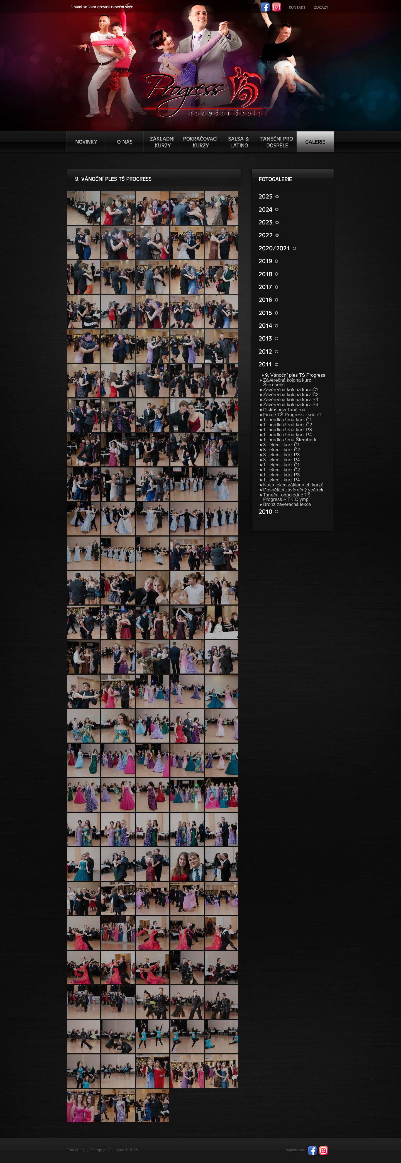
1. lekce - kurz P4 (281, 480)
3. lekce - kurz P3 (281, 454)
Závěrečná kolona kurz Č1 (290, 389)
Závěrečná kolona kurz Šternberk (287, 382)
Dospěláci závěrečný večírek (293, 490)
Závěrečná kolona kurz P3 (290, 399)
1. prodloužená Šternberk (289, 439)
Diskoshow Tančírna (284, 409)
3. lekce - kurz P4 (281, 459)
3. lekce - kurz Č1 (281, 444)
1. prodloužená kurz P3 (287, 429)
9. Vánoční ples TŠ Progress (295, 375)
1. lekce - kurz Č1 (281, 464)
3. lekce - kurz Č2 (281, 449)
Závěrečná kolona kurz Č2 (290, 394)
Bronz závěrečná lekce (287, 504)
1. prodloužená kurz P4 (287, 434)
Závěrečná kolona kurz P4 (290, 404)
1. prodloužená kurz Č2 (287, 424)
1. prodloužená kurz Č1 (287, 419)
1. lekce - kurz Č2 (281, 469)
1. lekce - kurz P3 (281, 475)
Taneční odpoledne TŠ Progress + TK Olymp (286, 497)
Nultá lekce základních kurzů (293, 485)
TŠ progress (203, 91)
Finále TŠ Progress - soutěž (292, 414)
